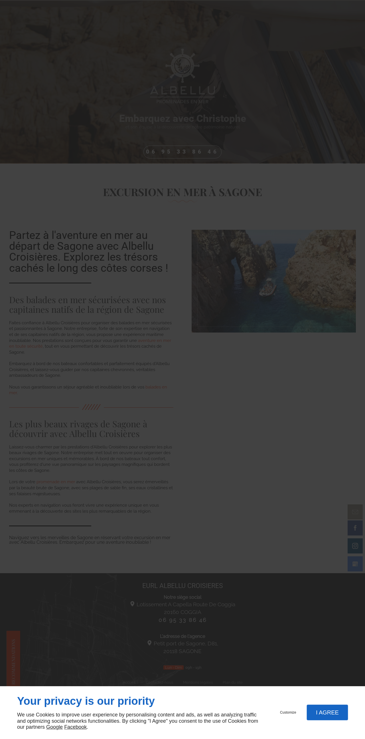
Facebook (75, 727)
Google (54, 727)
